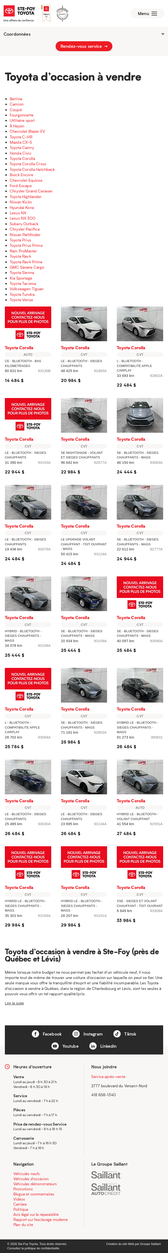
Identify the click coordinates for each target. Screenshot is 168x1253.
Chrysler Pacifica (25, 229)
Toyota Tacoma (23, 283)
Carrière (20, 1204)
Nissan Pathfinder (25, 234)
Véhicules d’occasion (31, 1178)
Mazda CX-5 (21, 142)
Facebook (47, 1033)
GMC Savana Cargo (27, 267)
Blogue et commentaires (33, 1194)
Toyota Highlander (26, 196)
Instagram (87, 1033)
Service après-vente (108, 1076)
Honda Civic (21, 153)
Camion (17, 104)
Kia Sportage (21, 278)
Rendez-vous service (84, 46)
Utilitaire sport (22, 120)
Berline (16, 98)
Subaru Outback (24, 223)
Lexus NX (18, 212)
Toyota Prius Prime (26, 245)
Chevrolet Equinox (26, 180)
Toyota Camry (22, 147)
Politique (20, 1209)
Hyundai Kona (22, 207)
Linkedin (103, 1046)
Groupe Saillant (150, 1244)
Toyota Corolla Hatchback (32, 169)
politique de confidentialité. (42, 1248)
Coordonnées (84, 34)
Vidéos (19, 1199)
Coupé (16, 109)
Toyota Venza (21, 299)
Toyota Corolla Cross (28, 163)
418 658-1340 (103, 1094)
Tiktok (124, 1033)
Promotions (23, 1189)
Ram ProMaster (23, 250)
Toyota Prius (20, 239)
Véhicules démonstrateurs (35, 1183)
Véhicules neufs (26, 1173)
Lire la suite (14, 1003)
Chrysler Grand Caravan (31, 190)
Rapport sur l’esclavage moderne (40, 1219)
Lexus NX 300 (22, 218)
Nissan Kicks (21, 201)
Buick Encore (21, 174)
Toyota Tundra (22, 294)
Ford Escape (21, 185)
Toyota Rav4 (20, 256)
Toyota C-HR (21, 136)
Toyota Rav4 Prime (26, 261)
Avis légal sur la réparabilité (36, 1214)
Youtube (65, 1046)
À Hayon (17, 125)
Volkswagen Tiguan (27, 288)
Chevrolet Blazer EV (27, 131)
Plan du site (23, 1224)
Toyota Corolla (22, 158)
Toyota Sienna (22, 272)
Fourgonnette (22, 114)
